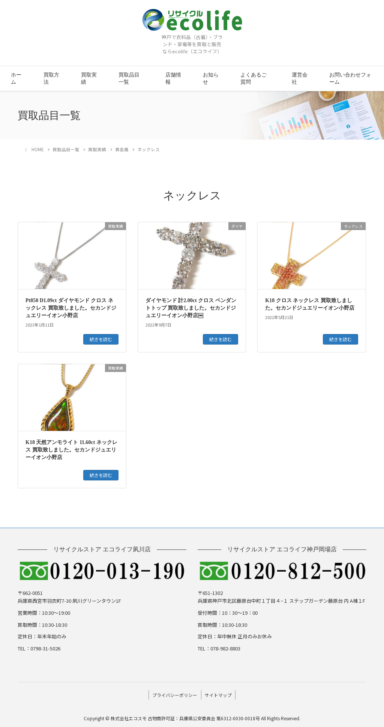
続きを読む (101, 339)
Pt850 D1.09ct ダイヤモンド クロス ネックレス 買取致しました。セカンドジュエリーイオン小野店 (71, 308)
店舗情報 (173, 78)
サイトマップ (219, 694)
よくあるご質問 (253, 78)
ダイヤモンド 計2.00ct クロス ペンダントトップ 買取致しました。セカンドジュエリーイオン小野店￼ (191, 308)
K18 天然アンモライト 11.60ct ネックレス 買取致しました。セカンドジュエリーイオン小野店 (71, 450)
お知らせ (211, 78)
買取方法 (51, 78)
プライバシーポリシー (173, 694)
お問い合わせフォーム (350, 78)
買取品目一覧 (129, 78)
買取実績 (89, 78)
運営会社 (300, 78)
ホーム (16, 78)
